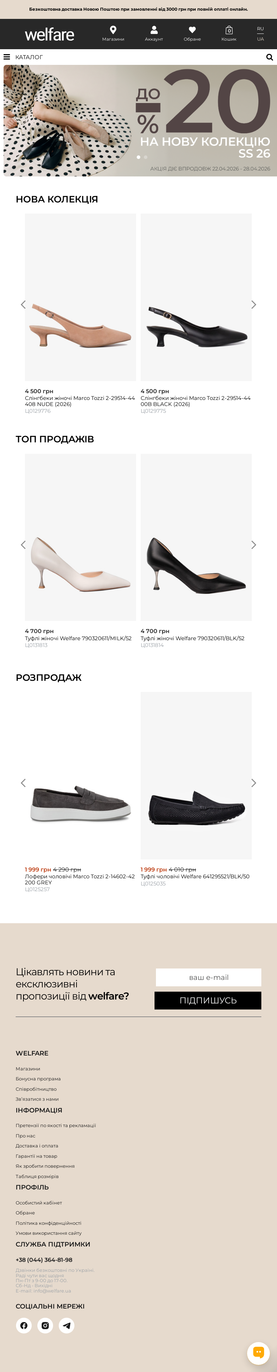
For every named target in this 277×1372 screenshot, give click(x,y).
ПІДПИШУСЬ (208, 1000)
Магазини (28, 1069)
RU (260, 28)
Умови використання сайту (49, 1233)
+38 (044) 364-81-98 (44, 1260)
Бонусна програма (38, 1078)
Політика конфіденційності (49, 1223)
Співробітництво (36, 1089)
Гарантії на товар (36, 1156)
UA (260, 39)
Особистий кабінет (39, 1203)
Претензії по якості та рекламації (56, 1125)
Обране (25, 1213)
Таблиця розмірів (37, 1176)
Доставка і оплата (37, 1146)
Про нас (25, 1136)
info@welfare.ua (52, 1291)
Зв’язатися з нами (37, 1099)
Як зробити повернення (45, 1166)
